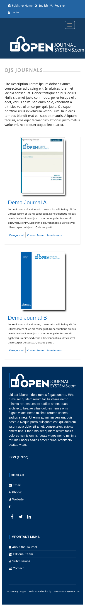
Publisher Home (20, 5)
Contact (18, 568)
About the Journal (24, 547)
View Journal (16, 235)
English (41, 5)
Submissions (54, 235)
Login (13, 12)
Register (57, 5)
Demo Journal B (27, 318)
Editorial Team (23, 554)
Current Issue (35, 235)
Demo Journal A (27, 202)
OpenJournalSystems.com (66, 591)
